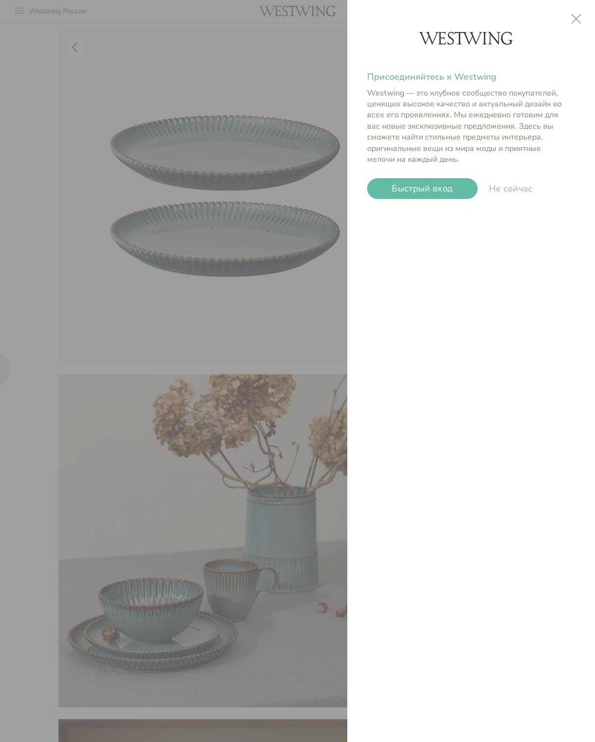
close (576, 19)
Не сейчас (511, 189)
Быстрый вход (422, 189)
